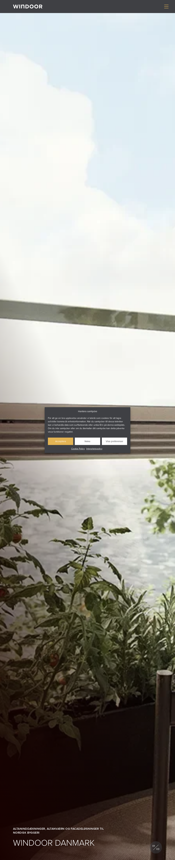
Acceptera (60, 441)
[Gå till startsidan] (27, 6)
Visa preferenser (114, 441)
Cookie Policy (78, 448)
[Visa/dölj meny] (166, 6)
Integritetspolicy (94, 448)
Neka (87, 441)
